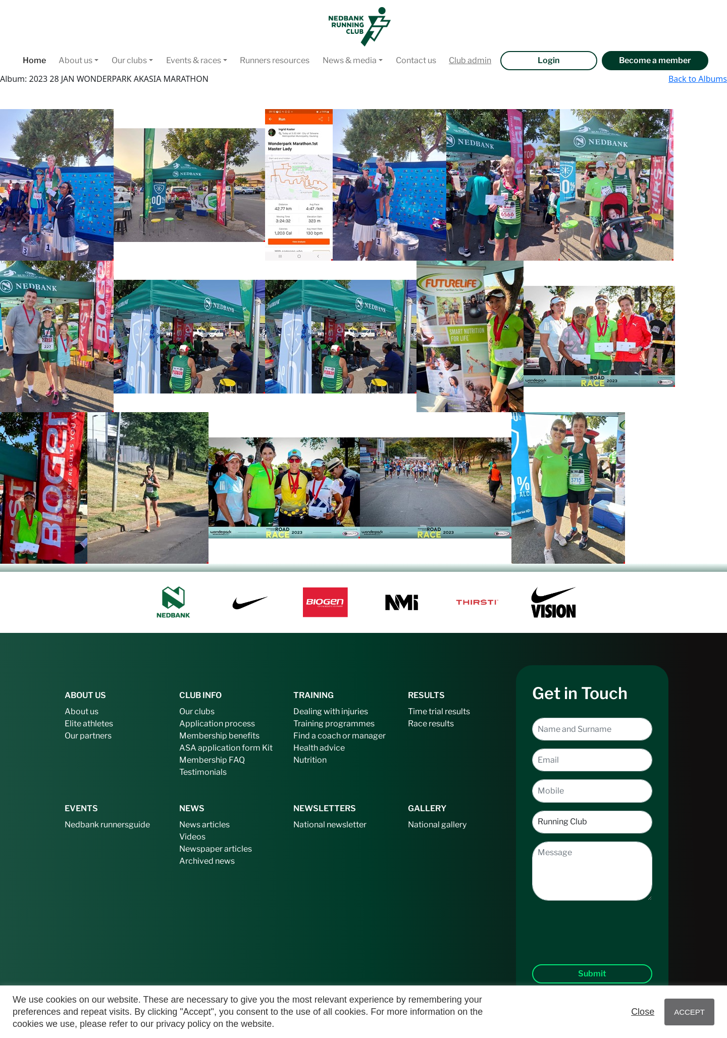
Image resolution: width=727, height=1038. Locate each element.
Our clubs (129, 60)
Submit (592, 973)
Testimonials (203, 772)
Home (34, 60)
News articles (204, 824)
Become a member (655, 60)
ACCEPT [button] (689, 1012)
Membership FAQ (212, 760)
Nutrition (310, 760)
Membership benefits (219, 735)
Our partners (88, 735)
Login (548, 60)
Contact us (416, 60)
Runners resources (274, 60)
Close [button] (642, 1012)
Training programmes (334, 723)
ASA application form (220, 748)
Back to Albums (697, 78)
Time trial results (439, 711)
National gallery (437, 824)
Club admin (470, 60)
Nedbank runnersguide (107, 824)
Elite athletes (89, 723)
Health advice (319, 748)
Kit (267, 748)
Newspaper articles (215, 849)
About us (75, 60)
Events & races (193, 60)
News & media (350, 60)
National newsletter (330, 824)
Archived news (207, 861)
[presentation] (592, 924)
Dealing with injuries (330, 711)
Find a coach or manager (339, 735)
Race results (431, 723)
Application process (217, 723)
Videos (192, 837)
